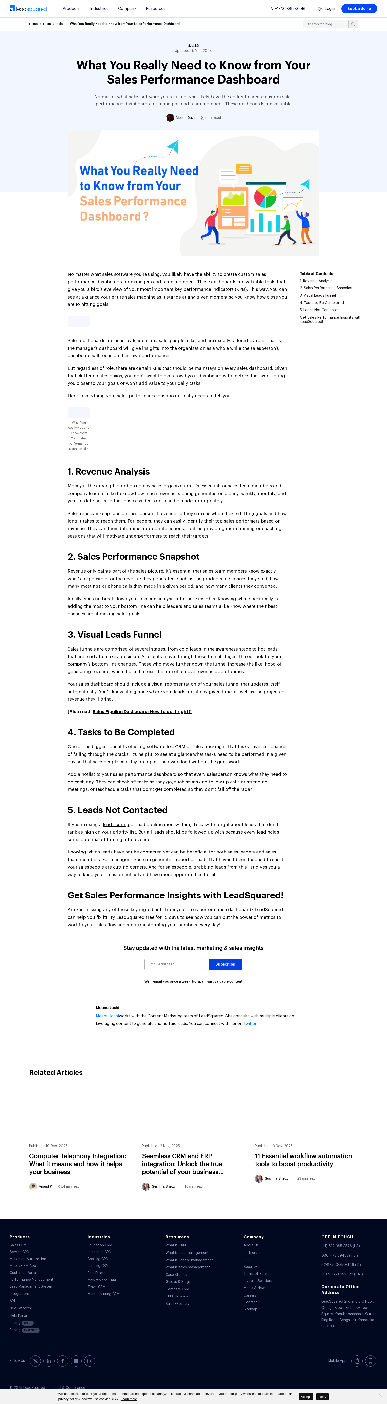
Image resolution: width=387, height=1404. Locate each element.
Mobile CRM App (23, 1266)
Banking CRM (98, 1259)
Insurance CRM (100, 1252)
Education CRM (100, 1245)
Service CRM (20, 1252)
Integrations (20, 1294)
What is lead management (187, 1253)
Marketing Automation (28, 1259)
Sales (60, 23)
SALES (194, 46)
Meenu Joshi (107, 1008)
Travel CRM (96, 1287)
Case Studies (176, 1275)
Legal (248, 1260)
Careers (250, 1295)
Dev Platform (20, 1308)
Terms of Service (257, 1274)
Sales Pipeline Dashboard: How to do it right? (142, 712)
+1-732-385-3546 (290, 9)
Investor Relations (258, 1281)
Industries (99, 9)
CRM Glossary (177, 1296)
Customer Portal (23, 1273)
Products (71, 9)
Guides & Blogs (178, 1282)
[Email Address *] (175, 964)
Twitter (249, 1024)
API (12, 1301)
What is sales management (188, 1267)
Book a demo (359, 8)
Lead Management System (31, 1286)
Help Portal (19, 1315)
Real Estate (97, 1273)
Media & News (255, 1288)
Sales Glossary (177, 1304)
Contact (250, 1302)
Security (250, 1267)
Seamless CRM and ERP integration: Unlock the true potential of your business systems (195, 1141)
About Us (251, 1245)
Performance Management (31, 1279)
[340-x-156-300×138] (28, 8)
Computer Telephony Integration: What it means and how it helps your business (82, 1141)
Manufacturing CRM (103, 1294)
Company (127, 9)
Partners (250, 1253)
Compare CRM (177, 1289)
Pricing (22, 1323)
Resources (155, 9)
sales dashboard (254, 368)
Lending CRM (98, 1266)
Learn (47, 23)
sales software (117, 274)
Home (33, 23)
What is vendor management (189, 1260)
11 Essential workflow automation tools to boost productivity (308, 1141)
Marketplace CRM (102, 1280)
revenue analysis (156, 599)
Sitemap (250, 1309)
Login (330, 9)
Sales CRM (18, 1245)
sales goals (128, 614)
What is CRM (176, 1245)
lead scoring (116, 824)
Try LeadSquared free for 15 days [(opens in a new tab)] (143, 917)
